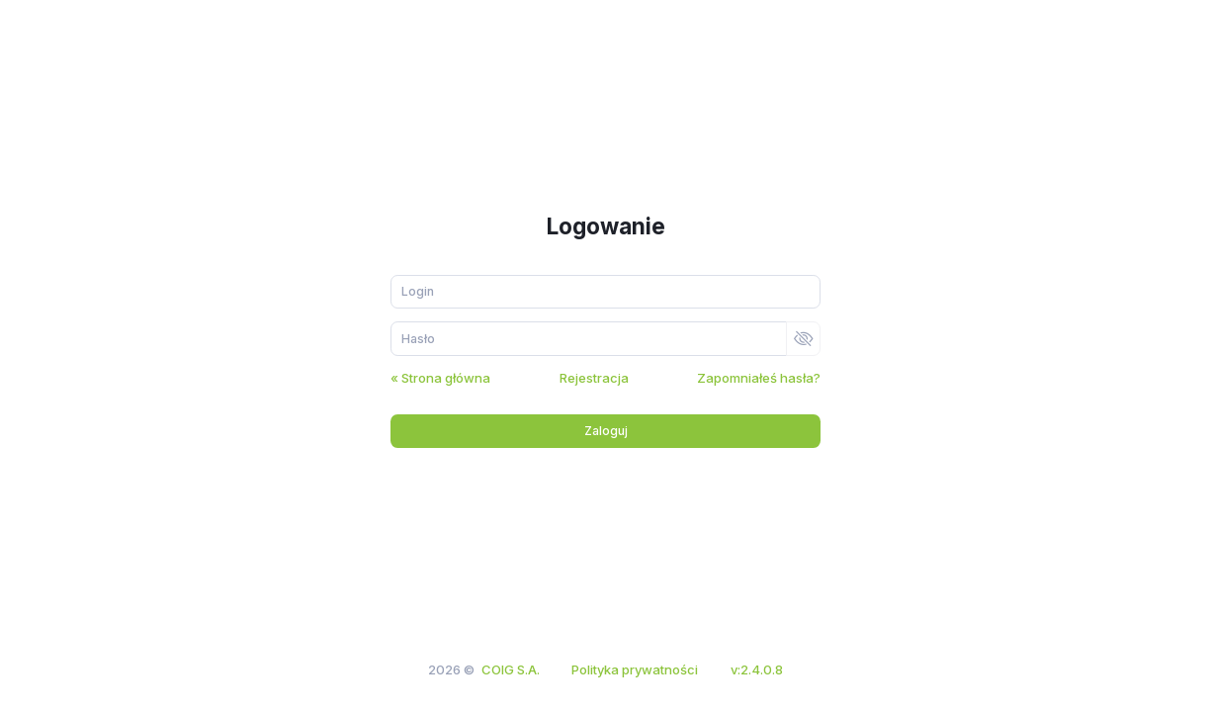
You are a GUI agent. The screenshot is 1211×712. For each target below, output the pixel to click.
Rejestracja (594, 378)
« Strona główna (440, 378)
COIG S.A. (510, 669)
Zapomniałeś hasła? (759, 378)
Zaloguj (606, 430)
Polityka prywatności (634, 669)
